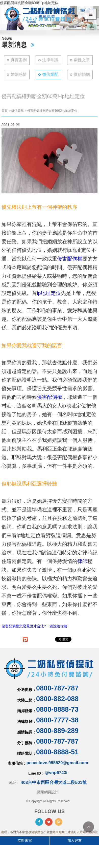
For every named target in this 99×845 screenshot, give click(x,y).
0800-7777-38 (57, 720)
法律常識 (50, 60)
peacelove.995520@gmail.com (57, 762)
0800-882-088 (57, 699)
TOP (88, 826)
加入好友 (74, 840)
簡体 (71, 10)
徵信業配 (50, 74)
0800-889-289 (57, 731)
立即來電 (25, 840)
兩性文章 (82, 60)
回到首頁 (55, 10)
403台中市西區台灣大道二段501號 (54, 782)
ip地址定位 (49, 293)
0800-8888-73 (57, 709)
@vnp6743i (56, 772)
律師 (82, 561)
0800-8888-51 (57, 752)
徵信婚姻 (82, 74)
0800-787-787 (57, 688)
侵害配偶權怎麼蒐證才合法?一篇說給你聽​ (34, 626)
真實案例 (19, 60)
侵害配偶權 (69, 258)
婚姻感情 (19, 74)
